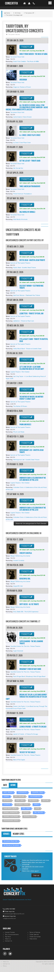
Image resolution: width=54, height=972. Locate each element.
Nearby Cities (18, 833)
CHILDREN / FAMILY (22, 804)
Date (5, 785)
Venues (6, 833)
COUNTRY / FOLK (37, 792)
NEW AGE (46, 800)
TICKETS (26, 46)
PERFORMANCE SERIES (11, 820)
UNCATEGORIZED (35, 796)
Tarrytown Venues (14, 34)
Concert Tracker (10, 932)
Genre (13, 785)
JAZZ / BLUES (8, 792)
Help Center (33, 939)
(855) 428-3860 (10, 909)
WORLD (36, 804)
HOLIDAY (26, 812)
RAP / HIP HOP (19, 796)
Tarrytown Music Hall (10, 841)
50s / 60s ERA (38, 812)
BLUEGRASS (33, 800)
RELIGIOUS (7, 800)
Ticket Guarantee (35, 937)
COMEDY (6, 796)
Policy (5, 966)
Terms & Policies (35, 932)
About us (8, 939)
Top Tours (8, 937)
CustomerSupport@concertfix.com (13, 914)
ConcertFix (11, 3)
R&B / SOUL (20, 800)
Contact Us (8, 941)
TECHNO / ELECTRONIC (11, 816)
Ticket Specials (34, 934)
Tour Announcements (12, 934)
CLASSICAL (7, 804)
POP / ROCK (26, 808)
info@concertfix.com (9, 918)
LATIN (37, 808)
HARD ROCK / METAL (10, 808)
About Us (6, 962)
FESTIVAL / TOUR (29, 816)
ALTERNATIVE (22, 792)
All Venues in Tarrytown (11, 845)
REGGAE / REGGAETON (11, 812)
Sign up (36, 875)
